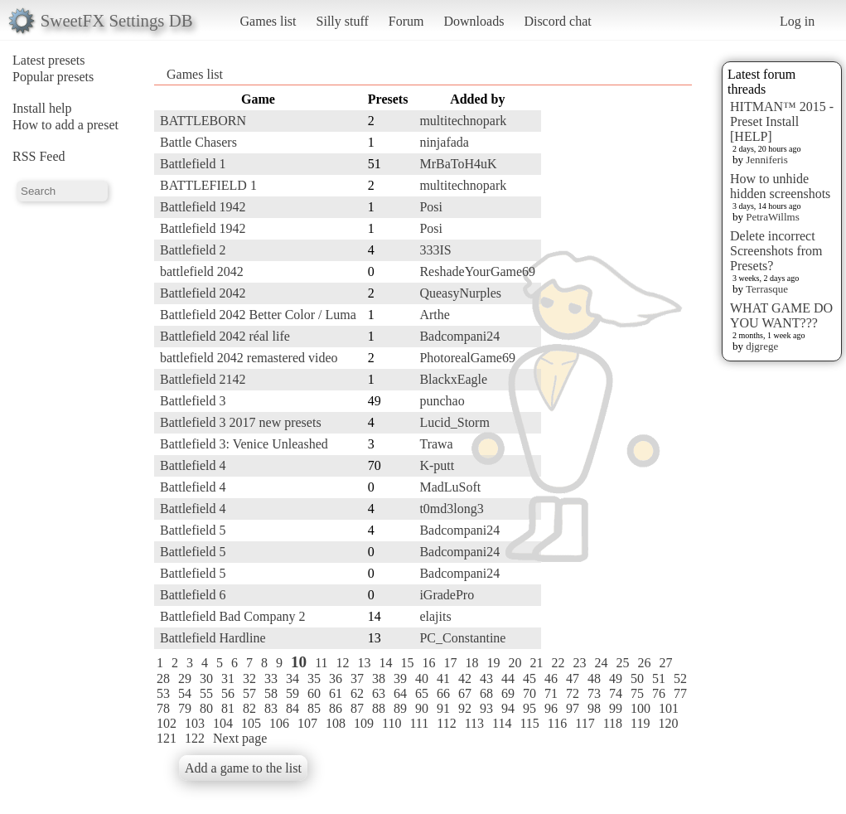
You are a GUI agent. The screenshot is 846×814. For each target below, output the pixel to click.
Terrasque (767, 289)
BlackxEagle (453, 379)
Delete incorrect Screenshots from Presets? (776, 251)
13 (364, 663)
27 (666, 663)
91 (443, 708)
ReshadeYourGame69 (477, 271)
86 (335, 708)
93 (486, 708)
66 (443, 693)
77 (680, 693)
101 (669, 708)
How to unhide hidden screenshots (780, 186)
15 (407, 663)
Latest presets (48, 60)
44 (508, 678)
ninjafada (444, 142)
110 (391, 723)
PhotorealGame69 (467, 358)
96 (551, 708)
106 (279, 723)
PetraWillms (772, 217)
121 (166, 738)
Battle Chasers (198, 142)
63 (378, 693)
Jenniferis (767, 159)
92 (464, 708)
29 (184, 678)
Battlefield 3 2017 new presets (240, 422)
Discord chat (557, 21)
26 (644, 663)
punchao (441, 401)
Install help (42, 108)
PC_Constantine (462, 638)
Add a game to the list (243, 768)
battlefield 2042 (202, 271)
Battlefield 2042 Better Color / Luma (258, 315)
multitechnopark (462, 121)
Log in (797, 21)
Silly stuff (343, 21)
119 (640, 723)
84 (292, 708)
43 (486, 678)
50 (637, 678)
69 (508, 693)
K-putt (436, 465)
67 (464, 693)
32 (249, 678)
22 (558, 663)
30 (206, 678)
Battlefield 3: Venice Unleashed (244, 444)
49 (615, 678)
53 (163, 693)
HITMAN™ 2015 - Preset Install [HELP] (782, 121)
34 (292, 678)
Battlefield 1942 (203, 207)
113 (474, 723)
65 (421, 693)
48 (594, 678)
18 (472, 663)
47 (572, 678)
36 (335, 678)
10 (299, 662)
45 (529, 678)
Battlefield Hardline (213, 638)
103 (195, 723)
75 (637, 693)
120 (668, 723)
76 (658, 693)
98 (594, 708)
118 (612, 723)
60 (314, 693)
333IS (435, 250)
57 (249, 693)
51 (658, 678)
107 (307, 723)
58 (271, 693)
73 (594, 693)
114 (501, 723)
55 (206, 693)
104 (223, 723)
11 (321, 663)
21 (537, 663)
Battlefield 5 (193, 530)
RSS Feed (38, 156)
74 (615, 693)
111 (418, 723)
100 (640, 708)
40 (421, 678)
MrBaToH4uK (457, 164)
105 (251, 723)
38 (378, 678)
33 (271, 678)
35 (314, 678)
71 (551, 693)
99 (615, 708)
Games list (268, 21)
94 (508, 708)
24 (601, 663)
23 (580, 663)
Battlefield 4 (193, 465)
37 (357, 678)
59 (292, 693)
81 (227, 708)
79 (184, 708)
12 (343, 663)
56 (227, 693)
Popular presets (53, 77)
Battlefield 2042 (203, 293)
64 (400, 693)
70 (529, 693)
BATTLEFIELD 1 (208, 185)
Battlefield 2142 (203, 379)
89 (400, 708)
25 (623, 663)
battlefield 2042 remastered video (249, 358)
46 (551, 678)
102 (166, 723)
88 (378, 708)
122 (195, 738)
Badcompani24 (459, 336)
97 (572, 708)
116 (557, 723)
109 (364, 723)
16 (429, 663)
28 (163, 678)
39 (400, 678)
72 (572, 693)
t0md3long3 (451, 508)
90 (421, 708)
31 (227, 678)
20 (515, 663)
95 (529, 708)
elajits (435, 616)
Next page (240, 738)
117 (584, 723)
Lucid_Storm (454, 422)
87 (357, 708)
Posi (430, 207)
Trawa (435, 444)
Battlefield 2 (193, 250)
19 (493, 663)
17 (450, 663)
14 (386, 663)
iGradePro (446, 595)
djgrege (762, 346)
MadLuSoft (450, 487)
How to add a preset (65, 125)
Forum (406, 21)
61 (335, 693)
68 (486, 693)
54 (184, 693)
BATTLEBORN (203, 121)
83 (271, 708)
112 (446, 723)
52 (680, 678)
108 (336, 723)
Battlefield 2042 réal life (225, 336)
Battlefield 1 (193, 164)
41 (443, 678)
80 (206, 708)
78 (163, 708)
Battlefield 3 (193, 401)
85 (314, 708)
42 (464, 678)
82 (249, 708)
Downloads (473, 21)
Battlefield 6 (193, 595)
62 (357, 693)
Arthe (434, 315)
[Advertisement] (625, 337)
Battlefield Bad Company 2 (233, 616)
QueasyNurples (460, 293)
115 (529, 723)
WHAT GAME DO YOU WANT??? (781, 315)
